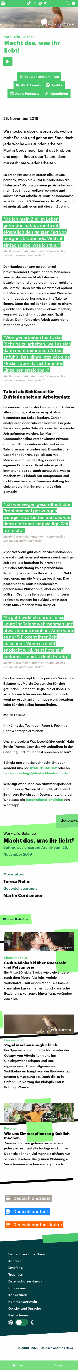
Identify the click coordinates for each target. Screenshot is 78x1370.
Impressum (17, 1288)
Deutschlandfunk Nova (26, 1254)
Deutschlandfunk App (39, 76)
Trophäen (15, 1274)
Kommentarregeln (22, 1301)
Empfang (15, 1267)
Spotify (54, 85)
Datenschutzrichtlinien (44, 799)
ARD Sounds (28, 85)
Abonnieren (56, 93)
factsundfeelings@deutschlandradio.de (35, 773)
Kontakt (14, 1261)
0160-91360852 (43, 768)
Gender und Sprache (24, 1308)
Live (20, 1365)
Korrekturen (17, 1295)
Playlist (59, 1365)
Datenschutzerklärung (25, 1281)
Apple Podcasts (25, 93)
